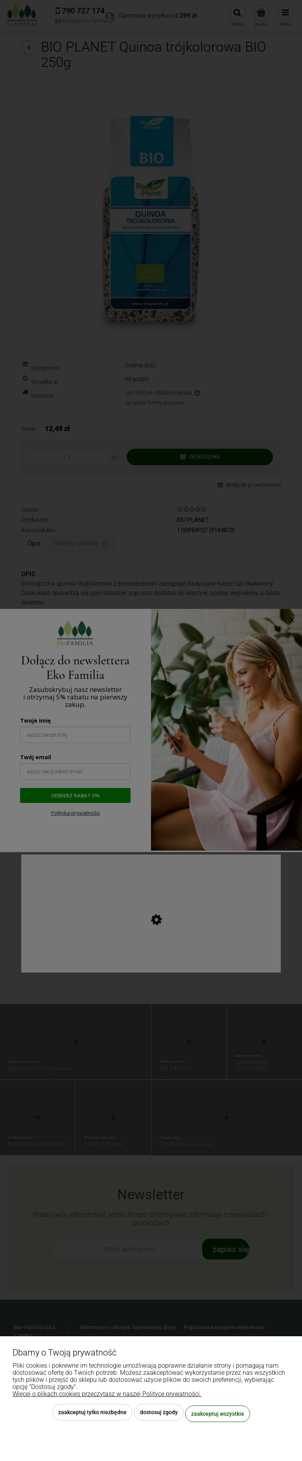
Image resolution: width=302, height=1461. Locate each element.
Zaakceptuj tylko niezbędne (92, 1415)
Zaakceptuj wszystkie (217, 1415)
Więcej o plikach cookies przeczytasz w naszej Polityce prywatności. (107, 1396)
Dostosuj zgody (159, 1415)
